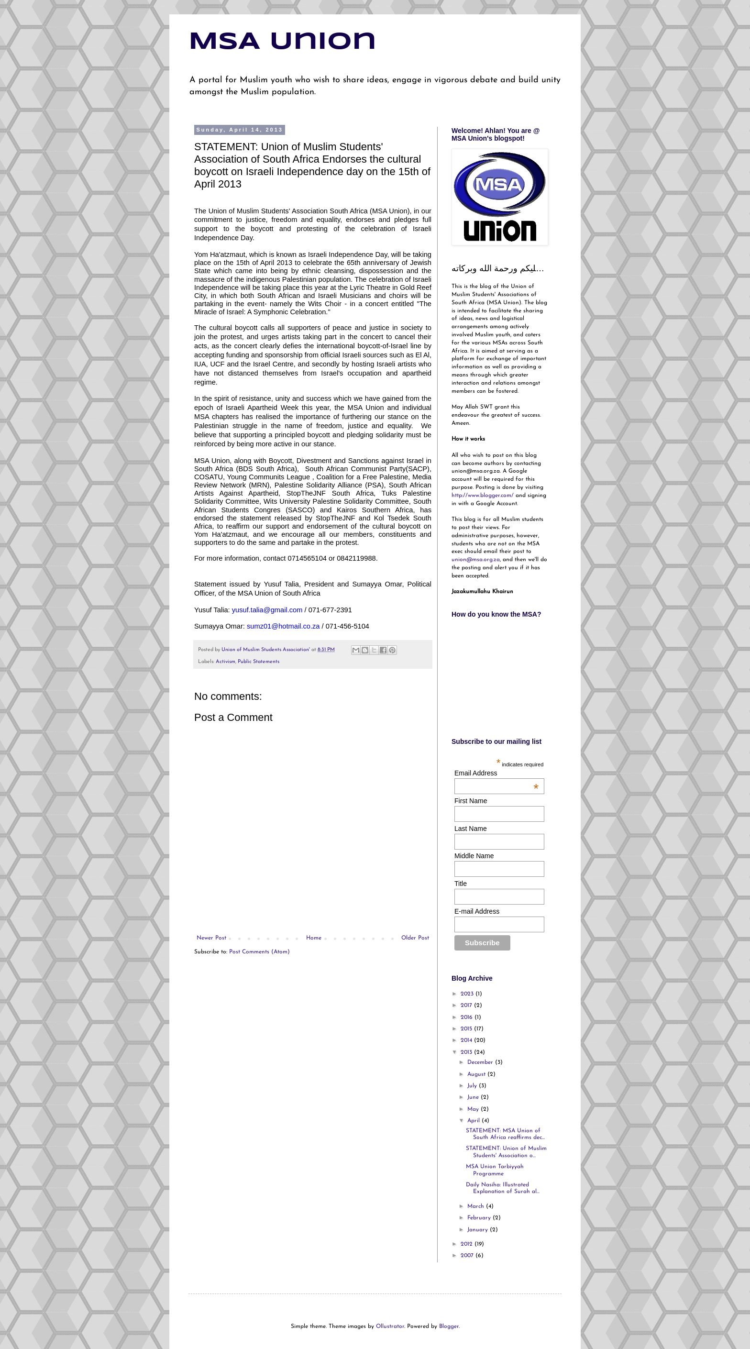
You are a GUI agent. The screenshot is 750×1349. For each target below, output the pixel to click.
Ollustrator (390, 1326)
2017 (467, 1005)
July (473, 1086)
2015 (467, 1029)
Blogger (449, 1326)
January (478, 1230)
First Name (470, 801)
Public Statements (258, 661)
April (474, 1121)
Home (313, 938)
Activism (225, 661)
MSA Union (282, 42)
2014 (467, 1040)
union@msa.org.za (476, 560)
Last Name (470, 828)
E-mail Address (476, 911)
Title (460, 883)
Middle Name (474, 856)
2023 (468, 994)
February (480, 1218)
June (474, 1097)
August (477, 1074)
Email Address (496, 773)
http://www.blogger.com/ (483, 495)
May (474, 1109)
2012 (467, 1244)
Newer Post (211, 938)
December (481, 1062)
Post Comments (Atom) (259, 952)
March (476, 1206)
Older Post (415, 938)
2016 (467, 1017)
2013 (467, 1052)
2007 (468, 1256)
